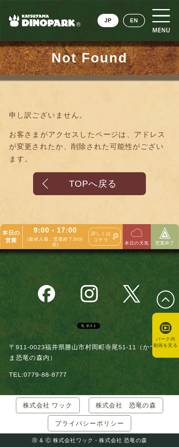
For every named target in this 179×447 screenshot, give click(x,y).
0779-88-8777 (45, 374)
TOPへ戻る (93, 184)
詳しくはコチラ (101, 236)
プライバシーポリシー (89, 423)
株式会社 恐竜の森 (126, 405)
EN (134, 20)
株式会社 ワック (48, 405)
